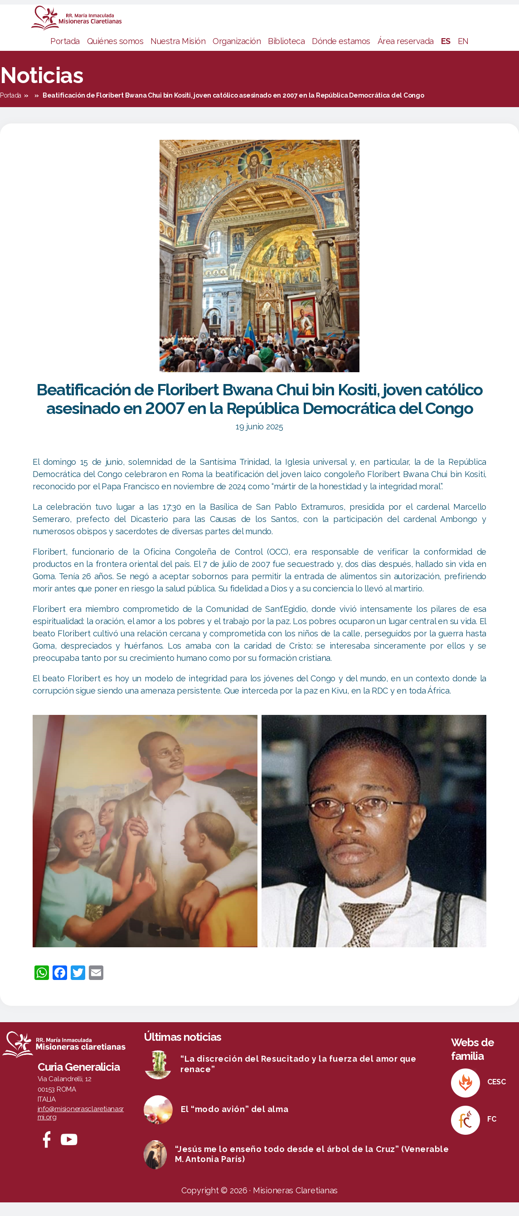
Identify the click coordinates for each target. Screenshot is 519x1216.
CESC (496, 1095)
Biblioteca (286, 54)
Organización (237, 54)
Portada (65, 54)
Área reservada (406, 54)
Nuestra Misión (177, 54)
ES (446, 54)
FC (491, 1132)
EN (463, 54)
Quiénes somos (115, 54)
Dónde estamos (341, 54)
